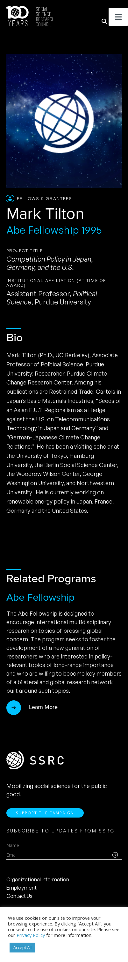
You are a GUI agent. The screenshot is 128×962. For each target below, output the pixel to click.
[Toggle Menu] (118, 17)
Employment (21, 888)
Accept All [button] (22, 947)
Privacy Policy (31, 935)
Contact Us (19, 896)
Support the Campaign (45, 813)
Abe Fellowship (40, 597)
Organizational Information (37, 879)
